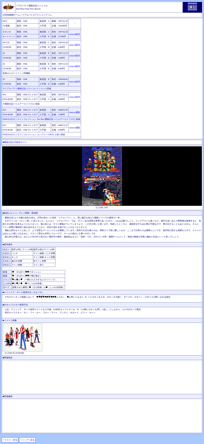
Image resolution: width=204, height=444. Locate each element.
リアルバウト (65, 218)
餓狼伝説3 (9, 218)
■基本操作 (7, 244)
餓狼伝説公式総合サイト (15, 142)
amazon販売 (74, 34)
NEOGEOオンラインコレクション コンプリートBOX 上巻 (31, 134)
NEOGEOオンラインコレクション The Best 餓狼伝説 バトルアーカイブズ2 (39, 119)
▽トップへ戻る (27, 440)
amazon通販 (74, 112)
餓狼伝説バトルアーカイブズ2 (19, 104)
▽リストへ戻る (10, 440)
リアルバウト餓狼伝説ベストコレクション (25, 88)
